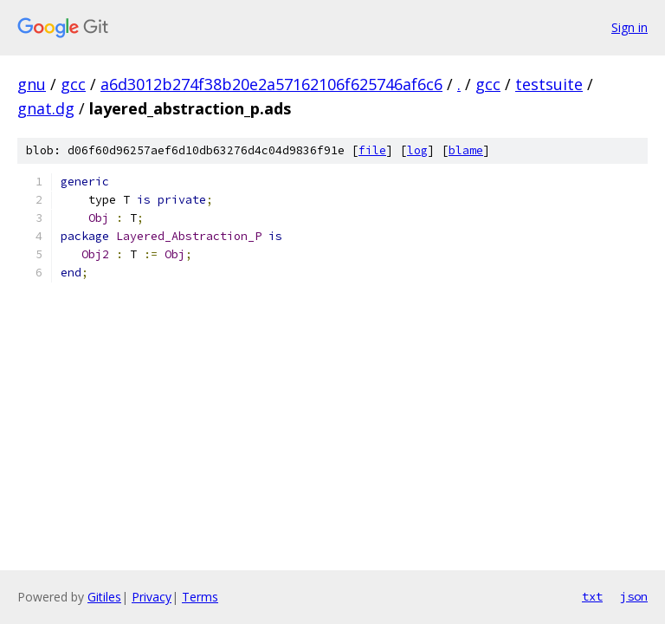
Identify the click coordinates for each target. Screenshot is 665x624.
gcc (73, 84)
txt (592, 596)
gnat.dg (45, 108)
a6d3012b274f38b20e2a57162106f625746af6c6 (271, 84)
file (372, 150)
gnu (31, 84)
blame (466, 150)
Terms (200, 596)
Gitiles (104, 596)
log (417, 150)
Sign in (629, 27)
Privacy (151, 596)
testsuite (549, 84)
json (634, 596)
